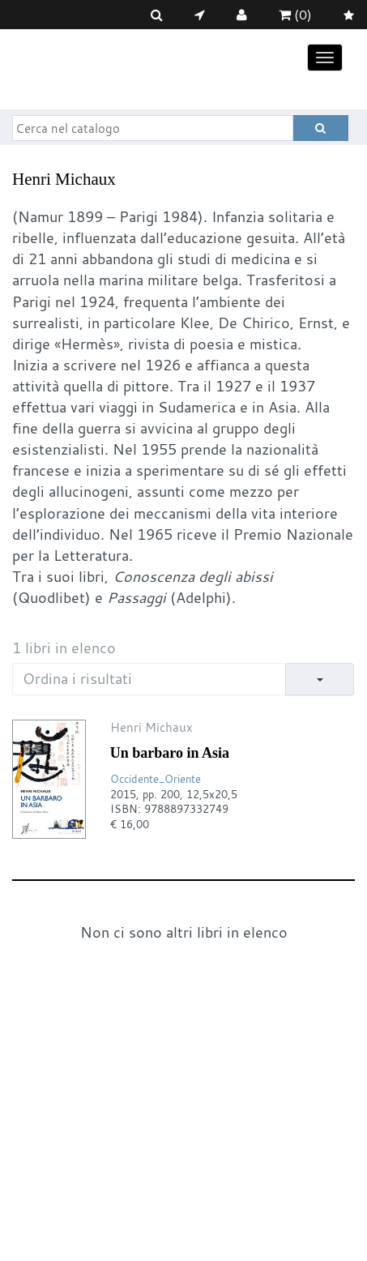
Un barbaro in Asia (169, 753)
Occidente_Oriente (155, 779)
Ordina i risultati (77, 678)
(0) (295, 15)
